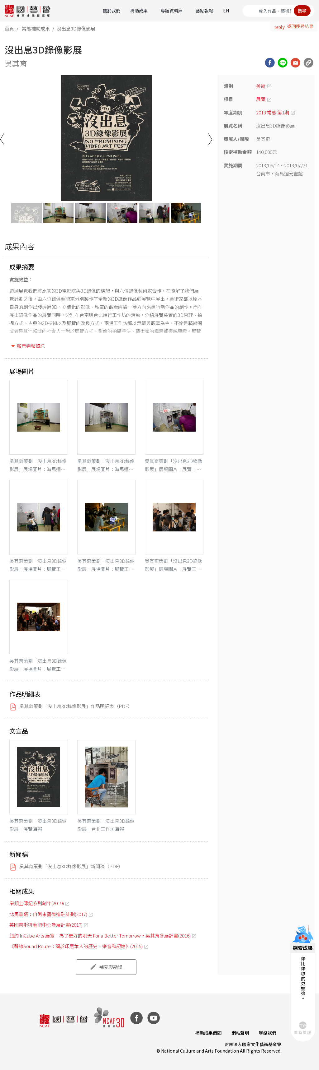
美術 (260, 86)
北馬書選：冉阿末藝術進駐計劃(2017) (48, 914)
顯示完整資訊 (31, 346)
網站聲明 (240, 1033)
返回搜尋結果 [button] (300, 26)
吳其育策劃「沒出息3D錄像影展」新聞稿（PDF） (71, 866)
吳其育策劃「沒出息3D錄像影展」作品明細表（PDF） (75, 706)
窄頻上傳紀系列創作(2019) (36, 903)
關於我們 (111, 10)
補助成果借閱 (208, 1033)
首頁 (9, 28)
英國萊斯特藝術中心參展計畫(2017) (46, 924)
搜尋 (302, 10)
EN (226, 10)
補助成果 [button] (139, 10)
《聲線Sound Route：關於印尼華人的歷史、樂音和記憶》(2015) (76, 946)
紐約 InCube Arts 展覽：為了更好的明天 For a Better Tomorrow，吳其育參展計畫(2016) (100, 935)
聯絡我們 (267, 1033)
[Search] (278, 11)
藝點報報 (204, 10)
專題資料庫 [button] (172, 10)
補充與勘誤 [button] (110, 967)
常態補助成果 (36, 28)
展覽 (260, 99)
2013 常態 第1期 (272, 112)
